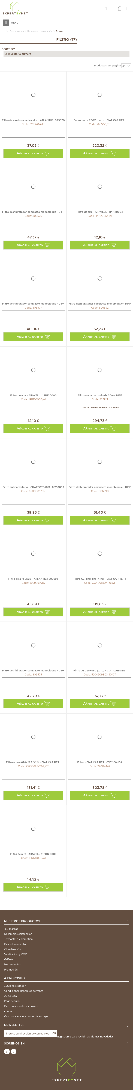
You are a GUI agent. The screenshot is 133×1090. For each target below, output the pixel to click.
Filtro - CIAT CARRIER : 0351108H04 (99, 762)
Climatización (12, 949)
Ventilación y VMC (15, 954)
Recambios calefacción (18, 934)
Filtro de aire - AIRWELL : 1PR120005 (33, 854)
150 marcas (11, 928)
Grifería (8, 959)
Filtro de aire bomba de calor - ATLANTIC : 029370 (33, 120)
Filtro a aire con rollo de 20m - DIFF (100, 395)
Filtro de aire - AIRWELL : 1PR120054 (100, 212)
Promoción (11, 969)
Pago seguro (12, 1001)
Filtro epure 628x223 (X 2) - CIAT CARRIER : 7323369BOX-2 (33, 762)
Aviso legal (10, 996)
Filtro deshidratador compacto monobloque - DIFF (33, 212)
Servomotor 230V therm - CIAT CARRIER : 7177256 (100, 120)
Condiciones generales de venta (23, 990)
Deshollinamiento (15, 944)
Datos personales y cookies (21, 1006)
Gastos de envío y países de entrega (26, 1016)
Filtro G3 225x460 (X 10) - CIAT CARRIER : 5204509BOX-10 (99, 670)
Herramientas (12, 964)
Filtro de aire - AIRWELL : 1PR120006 (33, 395)
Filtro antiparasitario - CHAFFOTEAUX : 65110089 (33, 487)
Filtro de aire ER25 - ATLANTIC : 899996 (33, 578)
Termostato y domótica (18, 939)
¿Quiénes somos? (15, 985)
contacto (9, 1011)
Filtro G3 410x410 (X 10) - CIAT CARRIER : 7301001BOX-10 (100, 578)
